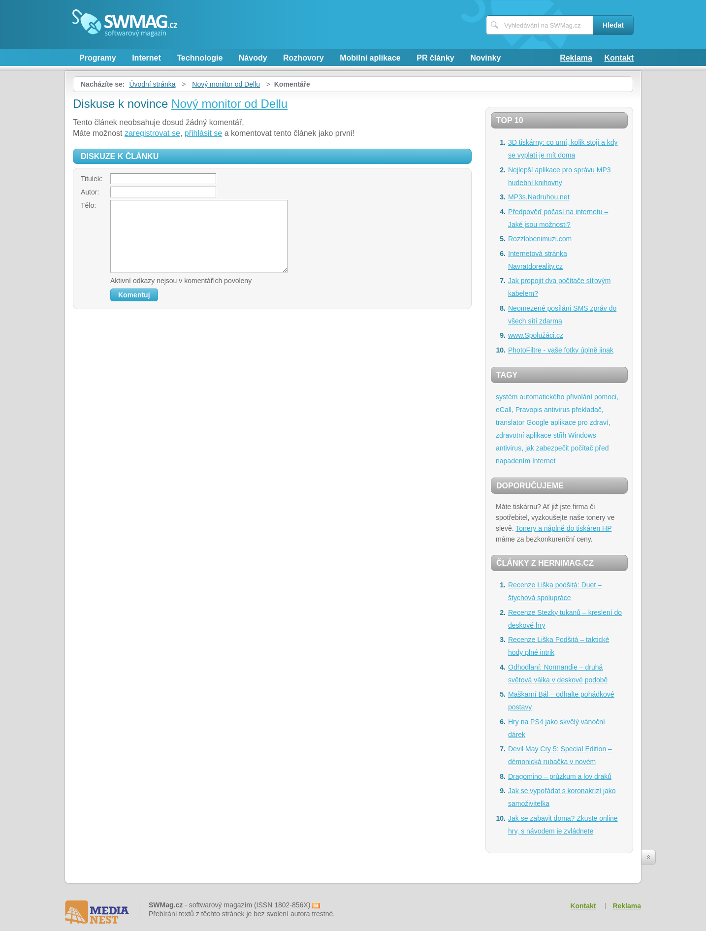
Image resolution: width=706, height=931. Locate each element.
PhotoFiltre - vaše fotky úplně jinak (560, 350)
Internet (146, 58)
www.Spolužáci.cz (535, 335)
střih (559, 435)
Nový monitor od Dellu (226, 84)
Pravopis (528, 410)
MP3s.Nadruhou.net (539, 197)
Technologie (200, 58)
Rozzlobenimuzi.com (540, 239)
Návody (253, 58)
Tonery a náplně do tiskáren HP (563, 528)
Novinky (485, 58)
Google (537, 422)
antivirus (557, 410)
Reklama (576, 58)
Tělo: (88, 205)
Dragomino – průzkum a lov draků (559, 776)
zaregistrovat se (152, 133)
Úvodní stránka (152, 84)
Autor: (90, 192)
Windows (582, 435)
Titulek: (92, 179)
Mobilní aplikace (370, 58)
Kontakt (619, 58)
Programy (97, 58)
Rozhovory (303, 58)
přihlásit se (203, 133)
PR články (435, 58)
